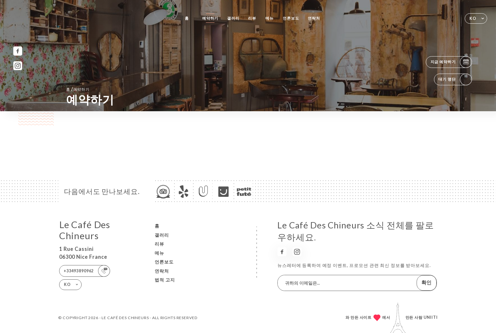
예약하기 (210, 18)
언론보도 (291, 18)
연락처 (314, 18)
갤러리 (233, 18)
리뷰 (252, 18)
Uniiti (431, 317)
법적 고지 (165, 279)
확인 (426, 282)
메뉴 (269, 18)
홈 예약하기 (78, 89)
